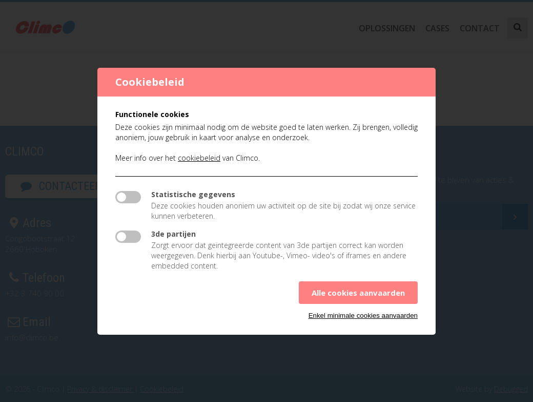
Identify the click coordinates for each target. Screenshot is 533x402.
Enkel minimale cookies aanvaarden (363, 315)
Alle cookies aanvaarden (358, 293)
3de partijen (173, 234)
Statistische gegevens (193, 194)
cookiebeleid (199, 158)
